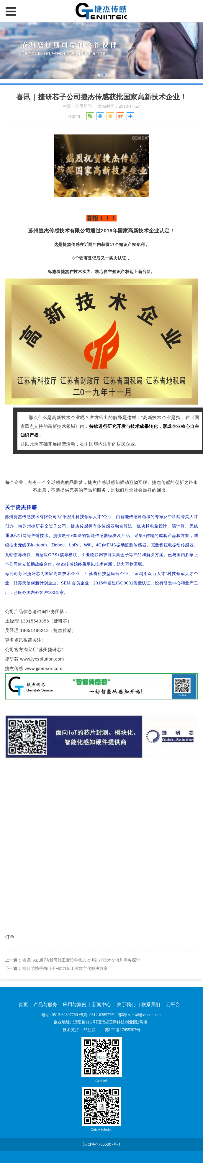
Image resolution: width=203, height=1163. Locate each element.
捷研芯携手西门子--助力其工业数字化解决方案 (65, 968)
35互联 (89, 1030)
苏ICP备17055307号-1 (101, 1144)
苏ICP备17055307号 (122, 1030)
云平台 (173, 1004)
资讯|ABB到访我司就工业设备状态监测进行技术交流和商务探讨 (81, 960)
